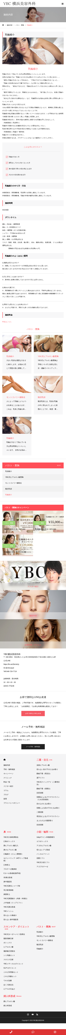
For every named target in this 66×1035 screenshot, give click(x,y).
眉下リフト (41, 778)
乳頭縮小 (8, 471)
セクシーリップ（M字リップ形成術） (16, 859)
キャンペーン (8, 773)
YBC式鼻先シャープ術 (12, 886)
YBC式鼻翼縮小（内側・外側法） (17, 898)
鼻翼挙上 (7, 894)
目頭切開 (40, 825)
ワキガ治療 (8, 980)
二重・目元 (44, 760)
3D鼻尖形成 (8, 877)
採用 (5, 799)
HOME (5, 760)
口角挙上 (7, 865)
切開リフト (41, 858)
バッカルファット (43, 854)
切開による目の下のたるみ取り (49, 808)
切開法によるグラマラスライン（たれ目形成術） (48, 798)
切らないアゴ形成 (43, 850)
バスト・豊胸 (9, 523)
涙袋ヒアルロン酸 (43, 765)
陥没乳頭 (8, 489)
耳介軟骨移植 (8, 890)
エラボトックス (42, 841)
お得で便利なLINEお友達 (33, 713)
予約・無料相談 (9, 769)
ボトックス (8, 943)
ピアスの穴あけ (9, 989)
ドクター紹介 (8, 786)
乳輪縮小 (8, 495)
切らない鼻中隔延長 (11, 919)
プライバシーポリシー (12, 803)
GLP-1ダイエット (10, 968)
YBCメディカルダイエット (13, 964)
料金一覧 (7, 782)
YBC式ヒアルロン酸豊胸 (14, 477)
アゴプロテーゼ (42, 867)
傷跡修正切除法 (9, 951)
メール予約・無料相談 (33, 746)
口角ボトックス (9, 841)
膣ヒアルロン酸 (9, 1001)
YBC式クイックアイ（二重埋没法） (48, 783)
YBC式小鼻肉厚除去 (11, 837)
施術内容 (7, 765)
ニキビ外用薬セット (11, 972)
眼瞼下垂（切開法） (44, 789)
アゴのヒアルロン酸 (44, 845)
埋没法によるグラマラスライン (48, 816)
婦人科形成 (12, 996)
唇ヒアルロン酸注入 (11, 845)
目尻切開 (40, 793)
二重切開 (40, 812)
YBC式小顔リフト (43, 862)
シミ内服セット (9, 955)
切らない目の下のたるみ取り (47, 769)
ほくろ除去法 (8, 985)
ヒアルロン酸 (8, 947)
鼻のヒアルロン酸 (10, 850)
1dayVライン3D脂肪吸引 (46, 837)
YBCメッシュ (8, 911)
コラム (6, 790)
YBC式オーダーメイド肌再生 (14, 934)
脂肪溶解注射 (8, 938)
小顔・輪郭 (45, 832)
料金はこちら (6, 322)
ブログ (6, 795)
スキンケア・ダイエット (16, 927)
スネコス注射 (8, 959)
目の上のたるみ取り (44, 804)
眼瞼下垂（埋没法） (44, 773)
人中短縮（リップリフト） (13, 903)
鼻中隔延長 (8, 882)
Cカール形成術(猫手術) (12, 873)
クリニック (8, 778)
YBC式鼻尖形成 (9, 907)
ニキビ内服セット (10, 976)
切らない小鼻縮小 (10, 915)
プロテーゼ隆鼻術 (10, 869)
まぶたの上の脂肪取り (45, 820)
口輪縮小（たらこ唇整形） (13, 854)
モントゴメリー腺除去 (13, 483)
